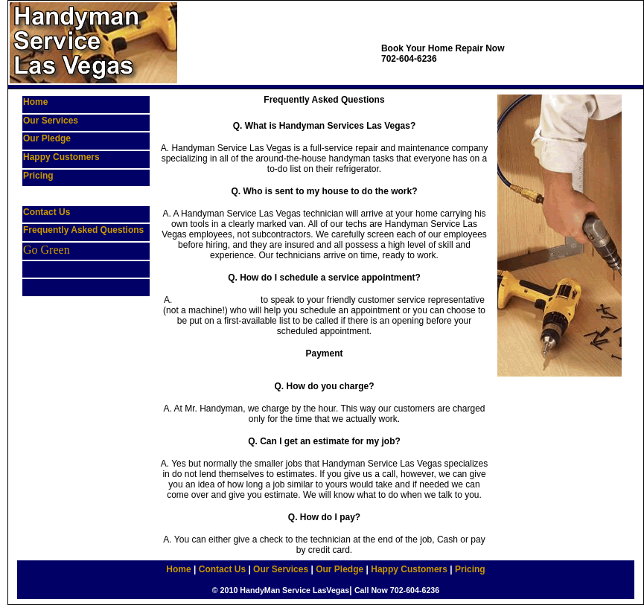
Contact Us (46, 212)
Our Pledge (47, 138)
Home (35, 102)
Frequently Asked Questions (83, 230)
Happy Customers (61, 157)
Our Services (50, 120)
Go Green (46, 249)
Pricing (38, 175)
